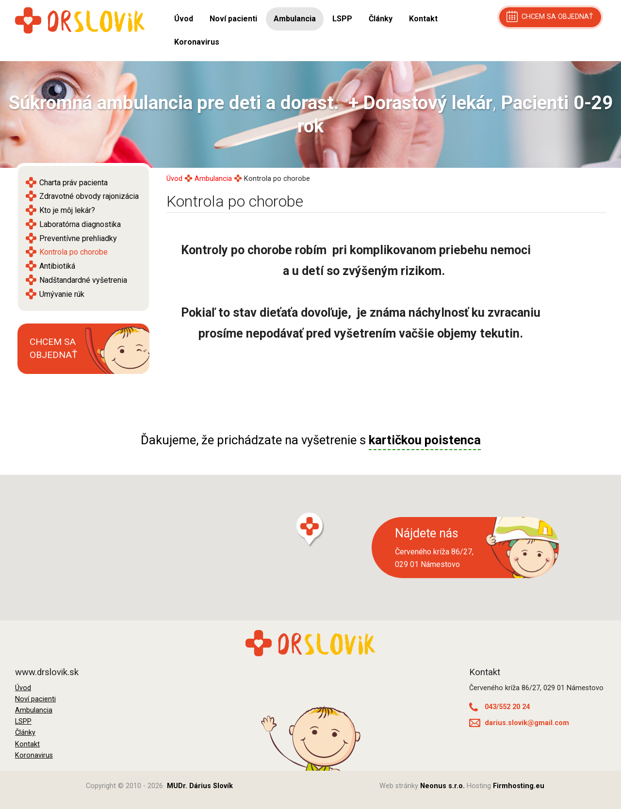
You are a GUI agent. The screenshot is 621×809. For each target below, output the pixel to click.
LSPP (342, 18)
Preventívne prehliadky (78, 238)
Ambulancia (295, 18)
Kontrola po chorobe (73, 252)
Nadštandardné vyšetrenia (83, 280)
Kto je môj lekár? (67, 210)
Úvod (183, 18)
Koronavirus (196, 42)
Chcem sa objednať (53, 348)
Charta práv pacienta (73, 182)
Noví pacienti (233, 18)
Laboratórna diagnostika (80, 224)
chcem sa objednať (550, 16)
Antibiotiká (57, 266)
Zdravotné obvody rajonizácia (89, 196)
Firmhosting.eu (518, 786)
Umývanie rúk (61, 294)
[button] (310, 530)
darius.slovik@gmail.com (519, 722)
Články (380, 18)
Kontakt (423, 18)
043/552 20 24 (499, 706)
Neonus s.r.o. (442, 786)
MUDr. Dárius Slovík (200, 786)
